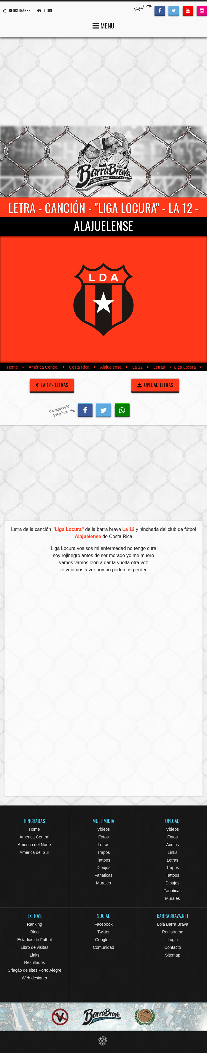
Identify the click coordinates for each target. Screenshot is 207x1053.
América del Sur (34, 852)
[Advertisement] (103, 81)
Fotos (103, 837)
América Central (43, 367)
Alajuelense (111, 367)
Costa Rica (79, 367)
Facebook (103, 924)
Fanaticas (104, 875)
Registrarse (172, 932)
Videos (103, 829)
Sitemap (172, 955)
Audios (172, 844)
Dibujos (104, 867)
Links (172, 852)
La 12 (137, 367)
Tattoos (103, 860)
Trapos (103, 852)
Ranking (34, 924)
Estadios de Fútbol (34, 939)
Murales (103, 883)
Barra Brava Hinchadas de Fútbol (103, 161)
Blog (34, 932)
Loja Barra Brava (172, 924)
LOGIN (44, 10)
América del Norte (34, 844)
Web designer (34, 978)
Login (173, 939)
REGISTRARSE (16, 10)
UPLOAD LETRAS (155, 384)
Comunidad (103, 947)
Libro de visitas (34, 947)
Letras (159, 367)
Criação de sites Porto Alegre (34, 970)
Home (12, 367)
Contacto (172, 947)
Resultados (34, 962)
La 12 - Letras (51, 384)
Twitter (103, 932)
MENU (103, 25)
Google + (103, 939)
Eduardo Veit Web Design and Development (103, 1041)
